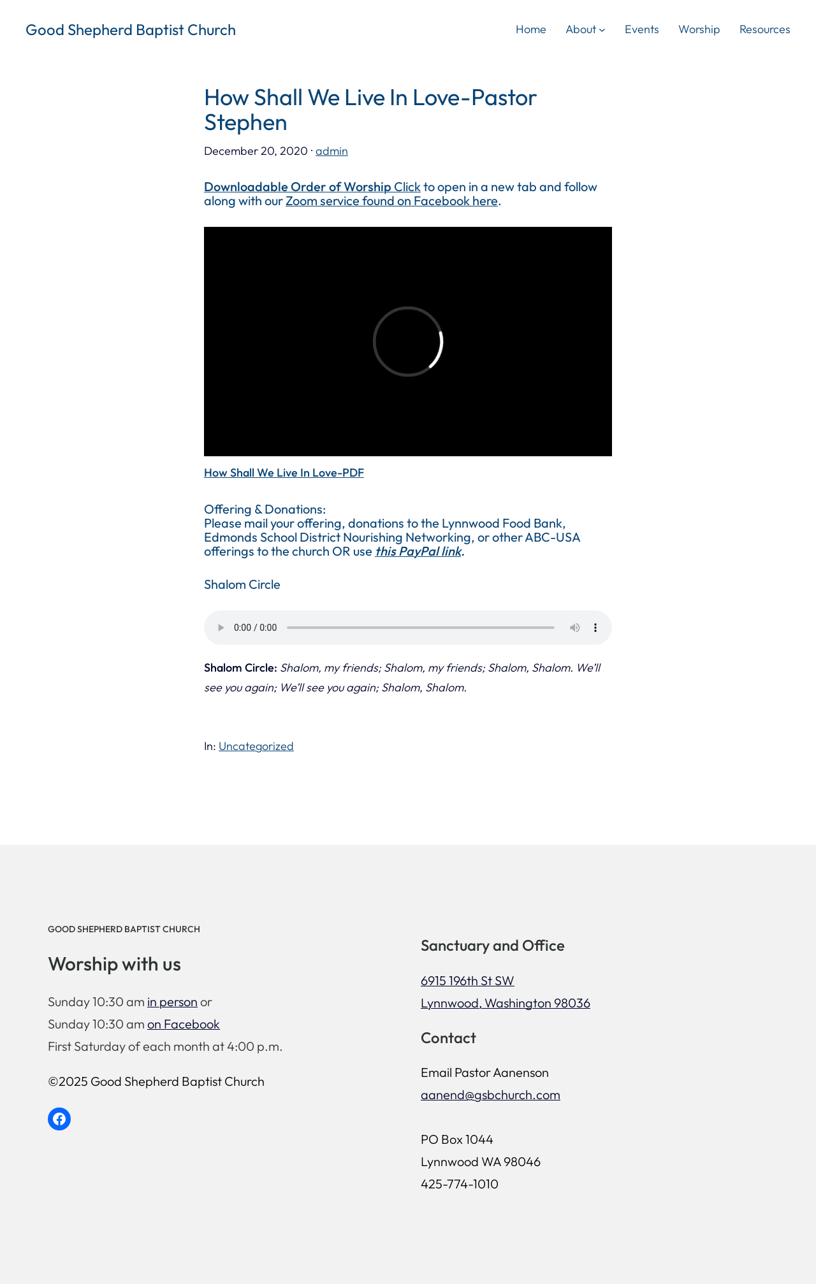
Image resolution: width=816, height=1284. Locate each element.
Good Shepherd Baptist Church (131, 29)
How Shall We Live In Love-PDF (284, 472)
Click (312, 186)
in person (172, 1001)
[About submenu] (602, 28)
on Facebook (183, 1024)
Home (531, 29)
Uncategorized (256, 746)
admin (332, 150)
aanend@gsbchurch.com (490, 1094)
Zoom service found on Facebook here (392, 200)
